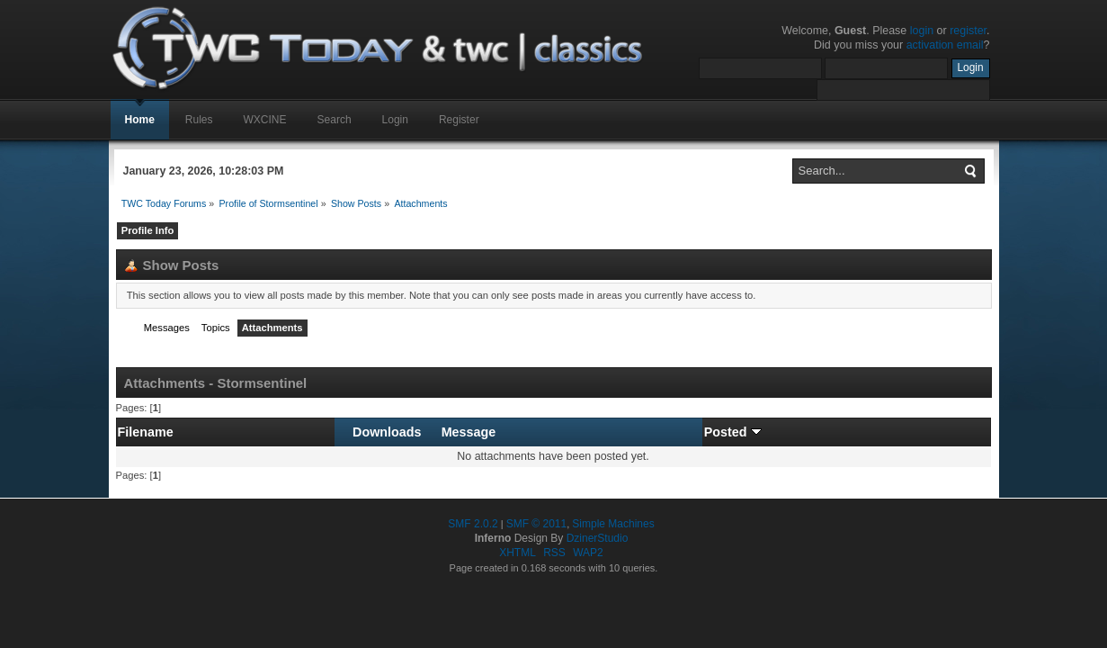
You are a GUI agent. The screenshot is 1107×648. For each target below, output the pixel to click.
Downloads (387, 432)
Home (140, 119)
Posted (733, 432)
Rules (199, 119)
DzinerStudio (598, 538)
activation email (945, 45)
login (921, 30)
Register (459, 119)
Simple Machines (613, 524)
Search (334, 119)
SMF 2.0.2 (472, 524)
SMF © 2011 (536, 524)
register (968, 30)
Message (469, 432)
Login (395, 119)
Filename (146, 432)
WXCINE (265, 119)
